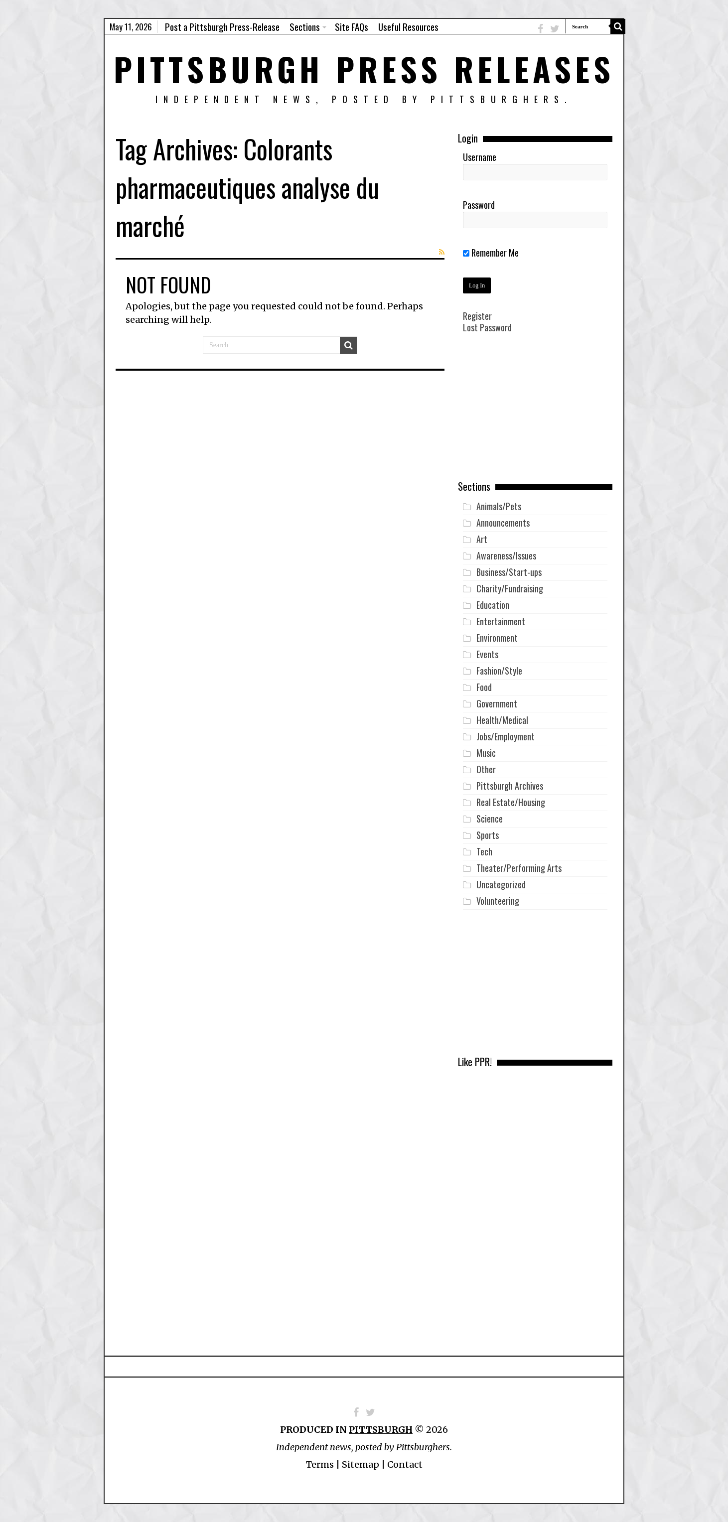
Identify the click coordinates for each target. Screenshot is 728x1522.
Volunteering (497, 900)
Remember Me (491, 252)
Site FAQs (351, 26)
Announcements (503, 522)
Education (492, 604)
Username (479, 156)
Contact (405, 1464)
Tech (484, 851)
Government (496, 703)
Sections (305, 26)
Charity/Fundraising (509, 588)
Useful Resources (408, 26)
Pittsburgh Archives (509, 785)
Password (479, 204)
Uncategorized (501, 884)
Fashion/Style (499, 670)
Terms (320, 1464)
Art (481, 539)
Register (477, 315)
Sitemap (360, 1464)
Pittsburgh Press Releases (364, 68)
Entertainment (500, 621)
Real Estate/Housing (510, 802)
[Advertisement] (535, 414)
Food (484, 687)
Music (486, 752)
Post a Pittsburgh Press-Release (222, 26)
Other (486, 769)
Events (487, 654)
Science (489, 818)
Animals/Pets (498, 506)
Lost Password (487, 327)
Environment (497, 637)
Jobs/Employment (505, 736)
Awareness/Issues (506, 555)
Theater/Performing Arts (519, 867)
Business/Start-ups (509, 571)
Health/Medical (502, 719)
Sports (487, 835)
